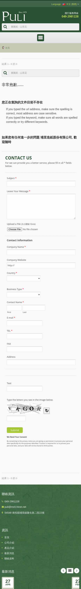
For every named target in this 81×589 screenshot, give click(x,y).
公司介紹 (9, 542)
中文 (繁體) (69, 4)
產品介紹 (9, 548)
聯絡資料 (9, 558)
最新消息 (9, 553)
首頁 (7, 48)
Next (76, 570)
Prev (63, 570)
